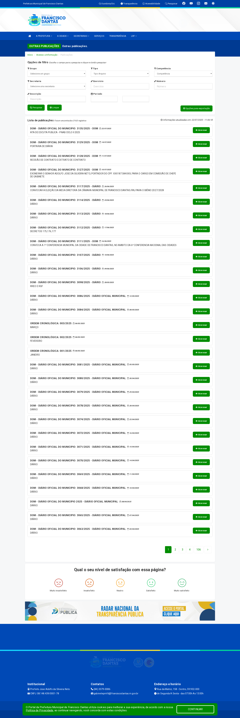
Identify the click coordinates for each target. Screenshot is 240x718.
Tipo (94, 68)
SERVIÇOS (99, 36)
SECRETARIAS (81, 36)
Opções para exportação (196, 108)
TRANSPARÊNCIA (117, 36)
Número (159, 81)
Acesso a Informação (47, 55)
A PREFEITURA (44, 36)
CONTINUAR (195, 709)
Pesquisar (36, 107)
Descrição (34, 94)
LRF (134, 36)
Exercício (97, 81)
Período (96, 94)
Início (30, 55)
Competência (162, 68)
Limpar (54, 107)
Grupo (32, 68)
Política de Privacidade (39, 710)
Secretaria (34, 81)
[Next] (198, 548)
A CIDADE (63, 36)
